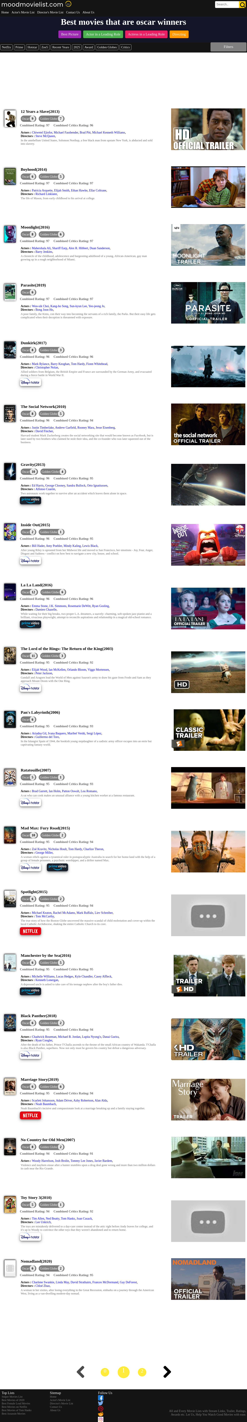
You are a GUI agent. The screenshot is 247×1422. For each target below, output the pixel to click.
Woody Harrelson (42, 1160)
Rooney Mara (85, 427)
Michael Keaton (41, 912)
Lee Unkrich (43, 1222)
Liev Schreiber (104, 912)
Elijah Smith (61, 190)
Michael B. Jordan (69, 1036)
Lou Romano (89, 791)
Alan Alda (101, 1100)
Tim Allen (38, 1218)
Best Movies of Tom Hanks (16, 1410)
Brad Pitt (85, 132)
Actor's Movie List (23, 12)
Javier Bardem (103, 1160)
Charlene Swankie (43, 1282)
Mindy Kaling (72, 546)
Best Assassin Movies (13, 1413)
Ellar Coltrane (97, 190)
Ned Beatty (52, 1218)
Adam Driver (64, 1100)
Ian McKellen (57, 669)
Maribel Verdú (76, 733)
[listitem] (69, 34)
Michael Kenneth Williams (108, 132)
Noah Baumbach (45, 1104)
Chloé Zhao (42, 1285)
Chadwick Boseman (44, 1036)
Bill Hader (38, 546)
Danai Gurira (111, 1036)
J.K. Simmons (57, 606)
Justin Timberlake (43, 427)
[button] (52, 119)
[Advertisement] (123, 78)
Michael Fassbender (66, 132)
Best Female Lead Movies (16, 1403)
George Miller (44, 852)
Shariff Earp (59, 248)
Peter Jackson (43, 673)
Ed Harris (38, 485)
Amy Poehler (54, 546)
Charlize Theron (93, 849)
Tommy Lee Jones (81, 1160)
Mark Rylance (40, 364)
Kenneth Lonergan (46, 980)
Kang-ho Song (59, 306)
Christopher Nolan (46, 367)
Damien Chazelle (46, 609)
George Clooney (55, 485)
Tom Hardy (78, 364)
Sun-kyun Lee (78, 306)
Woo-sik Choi (40, 306)
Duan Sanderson (100, 248)
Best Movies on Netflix (14, 1406)
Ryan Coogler (43, 1040)
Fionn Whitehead (96, 364)
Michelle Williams (43, 976)
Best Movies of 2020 (13, 1400)
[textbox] (222, 4)
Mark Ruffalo (85, 912)
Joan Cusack (84, 1218)
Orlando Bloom (76, 669)
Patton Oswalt (70, 791)
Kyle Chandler (84, 976)
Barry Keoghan (60, 364)
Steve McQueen (45, 136)
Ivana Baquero (57, 733)
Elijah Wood (39, 669)
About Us (88, 12)
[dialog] (28, 119)
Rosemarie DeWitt (79, 606)
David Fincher (44, 431)
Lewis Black (90, 546)
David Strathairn (81, 1282)
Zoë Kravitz (39, 849)
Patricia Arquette (42, 190)
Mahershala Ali (41, 248)
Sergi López (94, 733)
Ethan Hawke (79, 190)
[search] (230, 4)
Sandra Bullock (76, 485)
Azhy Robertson (83, 1100)
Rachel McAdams (64, 912)
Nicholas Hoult (57, 849)
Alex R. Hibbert (78, 248)
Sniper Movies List (12, 1396)
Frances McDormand (105, 1282)
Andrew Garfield (65, 427)
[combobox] (222, 4)
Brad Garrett (39, 791)
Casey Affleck (103, 976)
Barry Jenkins (43, 251)
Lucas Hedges (64, 976)
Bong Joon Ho (44, 309)
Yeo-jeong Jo (96, 306)
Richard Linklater (46, 194)
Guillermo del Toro (47, 737)
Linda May (62, 1282)
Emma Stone (40, 606)
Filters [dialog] (228, 47)
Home (5, 12)
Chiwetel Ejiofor (42, 132)
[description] (34, 125)
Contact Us (73, 12)
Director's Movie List (50, 12)
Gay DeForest (128, 1282)
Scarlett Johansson (43, 1100)
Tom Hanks (68, 1218)
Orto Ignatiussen (97, 485)
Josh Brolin (62, 1160)
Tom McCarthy (44, 916)
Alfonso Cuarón (45, 489)
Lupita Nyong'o (91, 1036)
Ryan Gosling (100, 606)
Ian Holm (54, 791)
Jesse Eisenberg (105, 427)
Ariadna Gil (39, 733)
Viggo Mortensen (98, 669)
